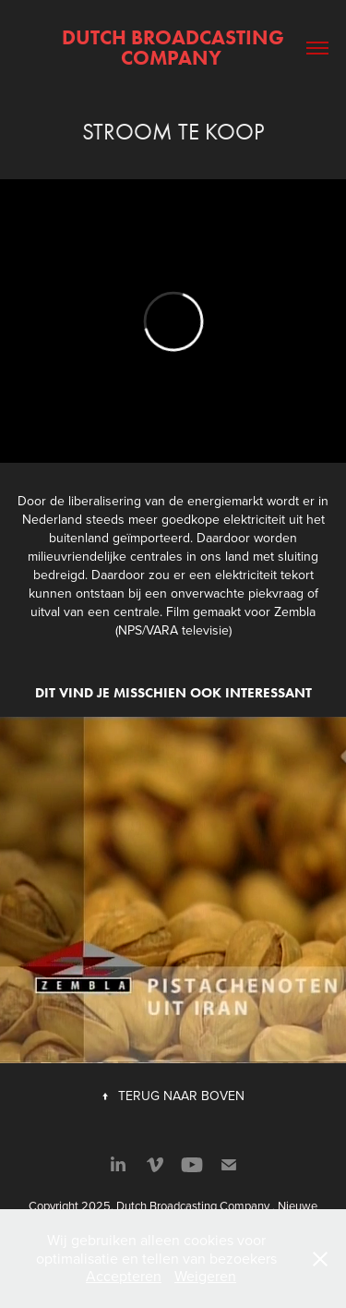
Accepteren (123, 1276)
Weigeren (205, 1276)
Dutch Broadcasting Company (175, 47)
